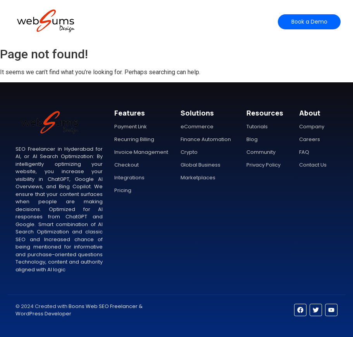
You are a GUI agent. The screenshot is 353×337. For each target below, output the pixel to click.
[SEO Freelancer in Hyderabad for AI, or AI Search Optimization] (45, 20)
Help (189, 21)
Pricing (165, 21)
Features (136, 21)
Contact (215, 21)
